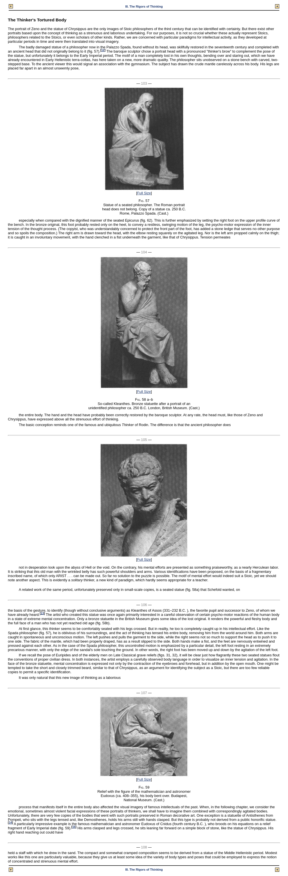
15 (73, 826)
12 (102, 50)
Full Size (144, 193)
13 (42, 613)
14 (10, 822)
